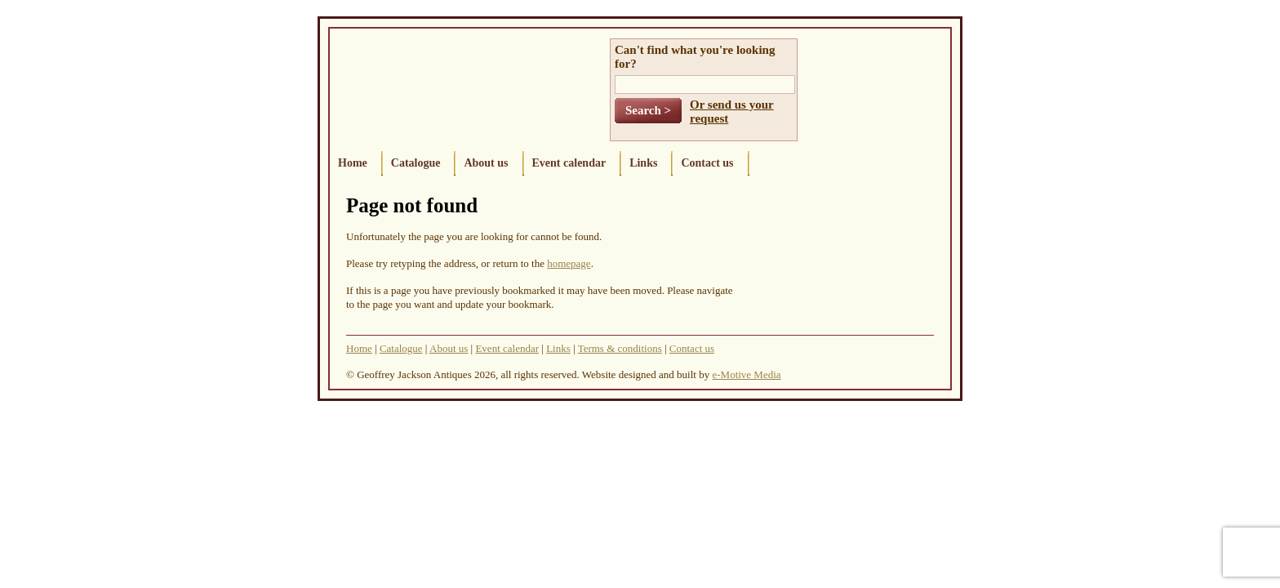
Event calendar (569, 163)
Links (643, 163)
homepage (568, 263)
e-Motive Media (746, 374)
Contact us (707, 163)
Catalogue (416, 163)
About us (486, 163)
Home (352, 163)
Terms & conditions (620, 348)
